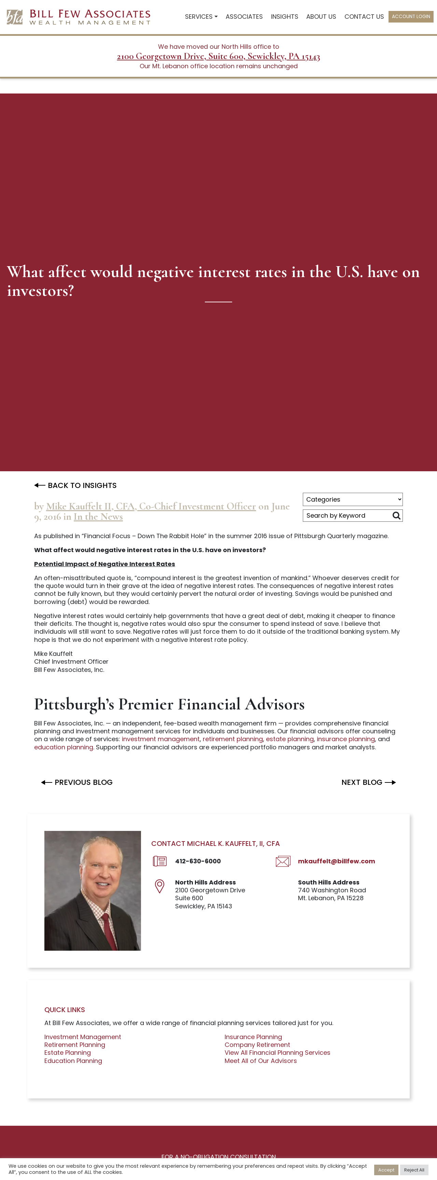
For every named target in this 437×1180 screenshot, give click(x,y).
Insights (284, 16)
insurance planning (346, 739)
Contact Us (364, 16)
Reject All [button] (414, 1170)
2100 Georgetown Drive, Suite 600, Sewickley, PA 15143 (218, 56)
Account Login (411, 16)
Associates (244, 16)
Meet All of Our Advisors (261, 1060)
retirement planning (233, 739)
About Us (321, 16)
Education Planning (73, 1060)
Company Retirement (257, 1044)
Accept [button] (386, 1170)
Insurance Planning (253, 1037)
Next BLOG (361, 782)
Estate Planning (67, 1052)
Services (199, 16)
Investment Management (82, 1037)
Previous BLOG (84, 782)
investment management (161, 739)
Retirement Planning (74, 1044)
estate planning (290, 739)
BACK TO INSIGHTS (82, 485)
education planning (63, 747)
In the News (98, 516)
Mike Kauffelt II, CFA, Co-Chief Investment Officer (151, 506)
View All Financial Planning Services (277, 1052)
